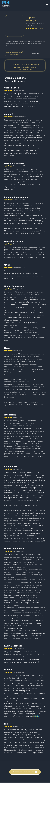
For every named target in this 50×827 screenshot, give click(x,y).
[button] (14, 53)
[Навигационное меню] (47, 4)
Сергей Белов (11, 88)
